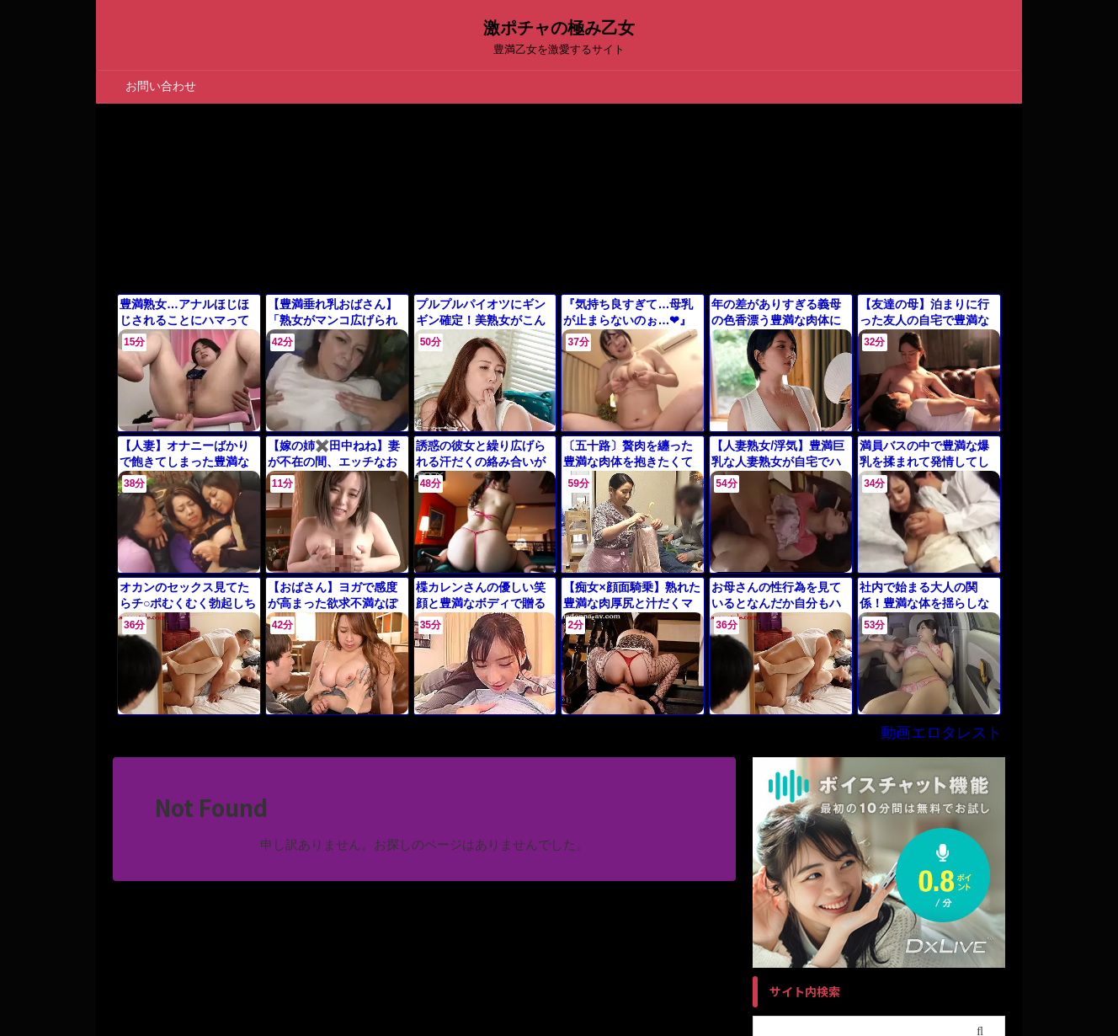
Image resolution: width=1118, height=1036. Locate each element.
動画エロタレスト (951, 714)
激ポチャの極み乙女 (559, 28)
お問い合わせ (160, 86)
